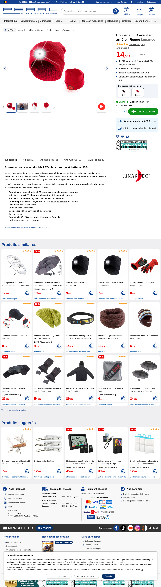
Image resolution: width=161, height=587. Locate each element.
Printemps (126, 21)
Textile (49, 30)
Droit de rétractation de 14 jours (136, 494)
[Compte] (139, 11)
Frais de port (72, 2)
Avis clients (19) (73, 159)
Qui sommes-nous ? (14, 542)
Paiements (92, 494)
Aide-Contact (122, 2)
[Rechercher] (116, 11)
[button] (137, 121)
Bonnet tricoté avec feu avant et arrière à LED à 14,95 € (27, 227)
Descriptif (11, 159)
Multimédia (45, 21)
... (155, 21)
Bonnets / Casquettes (64, 30)
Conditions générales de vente (18, 550)
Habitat (72, 21)
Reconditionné (142, 21)
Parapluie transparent (10, 299)
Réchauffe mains (105, 404)
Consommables (29, 21)
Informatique (10, 21)
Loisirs (59, 21)
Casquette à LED (9, 351)
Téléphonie (112, 21)
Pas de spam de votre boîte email (136, 501)
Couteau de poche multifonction (15, 477)
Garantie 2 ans (129, 497)
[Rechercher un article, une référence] (90, 11)
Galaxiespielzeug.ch (93, 548)
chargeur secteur (59, 201)
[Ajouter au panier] (143, 111)
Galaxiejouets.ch (91, 545)
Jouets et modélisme (92, 21)
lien (123, 562)
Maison (40, 30)
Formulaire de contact (17, 503)
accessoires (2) (49, 159)
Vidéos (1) (28, 159)
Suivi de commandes (104, 2)
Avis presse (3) (96, 159)
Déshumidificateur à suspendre (142, 477)
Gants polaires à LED (138, 299)
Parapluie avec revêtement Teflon (47, 299)
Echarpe (101, 351)
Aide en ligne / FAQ (16, 494)
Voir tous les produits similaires (13, 410)
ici (142, 570)
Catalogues (151, 2)
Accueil (21, 30)
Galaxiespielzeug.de (93, 541)
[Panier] (152, 11)
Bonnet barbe (135, 351)
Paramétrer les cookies (86, 576)
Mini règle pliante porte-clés (45, 477)
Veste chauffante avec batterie (78, 404)
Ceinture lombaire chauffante (13, 404)
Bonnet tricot (39, 351)
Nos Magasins (137, 2)
